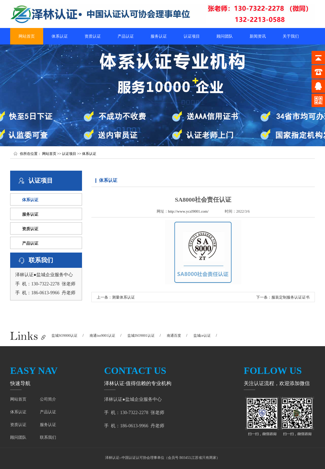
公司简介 (48, 399)
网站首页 (27, 36)
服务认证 (159, 36)
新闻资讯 (258, 36)
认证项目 (192, 36)
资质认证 (93, 36)
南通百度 (174, 336)
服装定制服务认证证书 (290, 297)
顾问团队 (225, 36)
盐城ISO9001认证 (141, 336)
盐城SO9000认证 (64, 336)
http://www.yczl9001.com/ (188, 211)
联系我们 (48, 437)
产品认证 (126, 36)
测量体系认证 (123, 297)
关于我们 (291, 36)
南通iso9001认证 (102, 336)
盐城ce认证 (202, 336)
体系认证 (60, 36)
